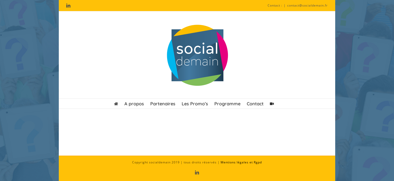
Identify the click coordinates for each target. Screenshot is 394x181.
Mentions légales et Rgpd (241, 162)
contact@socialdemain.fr (307, 5)
